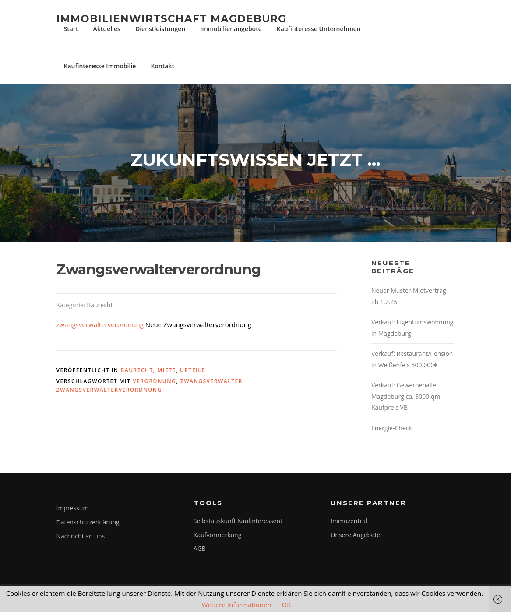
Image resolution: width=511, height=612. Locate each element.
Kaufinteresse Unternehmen (319, 29)
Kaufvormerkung (217, 535)
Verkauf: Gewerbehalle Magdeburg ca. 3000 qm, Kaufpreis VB (406, 396)
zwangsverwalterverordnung (100, 324)
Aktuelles (106, 29)
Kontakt (162, 66)
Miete (166, 370)
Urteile (192, 370)
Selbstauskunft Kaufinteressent (238, 521)
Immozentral (349, 521)
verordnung (154, 381)
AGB (200, 548)
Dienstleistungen (160, 29)
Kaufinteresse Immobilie (100, 66)
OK (286, 604)
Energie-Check (391, 428)
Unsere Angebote (355, 535)
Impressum (72, 508)
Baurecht (100, 305)
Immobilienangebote (231, 29)
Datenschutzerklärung (88, 522)
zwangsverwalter (211, 381)
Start (71, 29)
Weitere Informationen (236, 604)
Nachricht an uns (80, 536)
